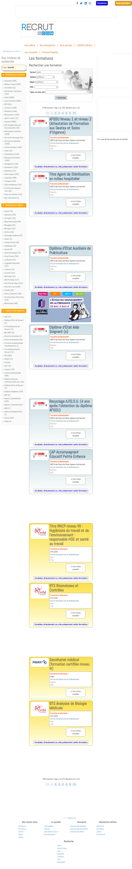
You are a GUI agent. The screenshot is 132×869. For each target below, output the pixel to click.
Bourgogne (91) (10, 225)
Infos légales (48, 826)
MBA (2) (7, 408)
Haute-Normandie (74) (12, 252)
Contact (47, 829)
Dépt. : (32, 87)
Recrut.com (72, 818)
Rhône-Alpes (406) (11, 303)
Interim (20, 831)
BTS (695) (8, 355)
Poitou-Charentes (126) (12, 293)
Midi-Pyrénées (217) (11, 279)
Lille (58, 859)
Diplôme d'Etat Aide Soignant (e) (64, 329)
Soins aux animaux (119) (13, 194)
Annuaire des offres (77, 831)
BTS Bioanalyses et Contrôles (63, 588)
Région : (32, 82)
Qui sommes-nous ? (51, 831)
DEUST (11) (8, 359)
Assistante (100, 826)
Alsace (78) (8, 211)
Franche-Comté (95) (11, 242)
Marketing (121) (10, 171)
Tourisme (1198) (10, 107)
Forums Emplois (50, 52)
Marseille (60, 854)
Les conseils (31, 52)
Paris (59, 845)
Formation (22, 829)
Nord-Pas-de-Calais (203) (13, 283)
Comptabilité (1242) (11, 154)
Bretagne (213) (10, 228)
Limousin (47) (9, 269)
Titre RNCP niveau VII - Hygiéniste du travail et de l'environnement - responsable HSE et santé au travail (69, 535)
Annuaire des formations (79, 829)
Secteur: (33, 72)
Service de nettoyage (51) (13, 137)
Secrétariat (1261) (11, 167)
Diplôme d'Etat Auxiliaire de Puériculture (70, 250)
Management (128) (11, 164)
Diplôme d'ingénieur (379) (13, 391)
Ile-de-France (62, 848)
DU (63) (7, 362)
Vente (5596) (9, 97)
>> (74, 112)
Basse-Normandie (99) (12, 221)
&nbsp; (66, 11)
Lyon (59, 851)
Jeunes (20, 837)
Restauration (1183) (11, 114)
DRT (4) (7, 395)
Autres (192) (9, 418)
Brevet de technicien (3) (13, 336)
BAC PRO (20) (9, 332)
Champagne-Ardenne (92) (13, 235)
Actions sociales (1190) (13, 147)
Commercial (100, 834)
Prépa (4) (7, 421)
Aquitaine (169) (10, 214)
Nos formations (47, 45)
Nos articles (66, 45)
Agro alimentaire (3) (11, 198)
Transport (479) (10, 181)
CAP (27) (7, 316)
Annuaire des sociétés (78, 826)
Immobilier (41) (10, 87)
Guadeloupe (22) (10, 246)
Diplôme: (33, 77)
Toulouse (60, 856)
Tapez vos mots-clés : (37, 92)
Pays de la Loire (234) (12, 286)
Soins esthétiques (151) (13, 184)
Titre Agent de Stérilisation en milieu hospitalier (69, 176)
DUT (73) (7, 366)
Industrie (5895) (10, 121)
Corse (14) (8, 239)
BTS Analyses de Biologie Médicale (68, 705)
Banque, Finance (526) (12, 84)
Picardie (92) (9, 290)
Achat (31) (8, 150)
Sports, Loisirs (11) (11, 118)
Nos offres (30, 45)
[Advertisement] (61, 233)
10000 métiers (84, 45)
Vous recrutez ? (123, 3)
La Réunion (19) (10, 259)
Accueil (15, 51)
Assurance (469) (10, 80)
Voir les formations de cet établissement (64, 143)
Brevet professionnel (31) (13, 339)
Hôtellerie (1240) (10, 111)
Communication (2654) (12, 101)
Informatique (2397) (11, 174)
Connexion (102, 3)
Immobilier (100, 829)
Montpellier (61, 862)
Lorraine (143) (9, 273)
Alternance (22, 826)
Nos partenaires (50, 834)
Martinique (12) (10, 276)
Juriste (98, 831)
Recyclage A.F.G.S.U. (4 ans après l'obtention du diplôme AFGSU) (70, 406)
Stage (20, 834)
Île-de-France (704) (11, 256)
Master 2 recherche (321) (13, 404)
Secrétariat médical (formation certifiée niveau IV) (69, 664)
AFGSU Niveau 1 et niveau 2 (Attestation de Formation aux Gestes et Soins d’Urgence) (70, 126)
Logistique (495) (10, 177)
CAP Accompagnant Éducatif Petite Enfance (67, 454)
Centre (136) (9, 232)
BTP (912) (8, 104)
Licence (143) (9, 369)
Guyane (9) (8, 249)
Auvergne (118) (10, 218)
